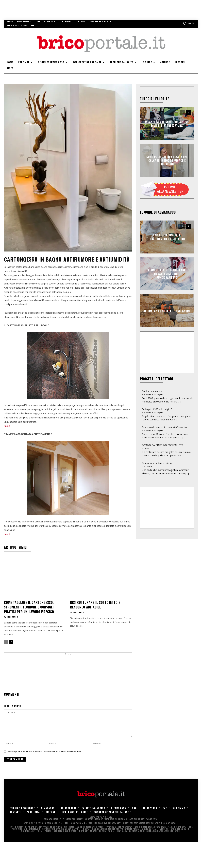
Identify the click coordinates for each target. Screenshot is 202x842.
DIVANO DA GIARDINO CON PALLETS (162, 445)
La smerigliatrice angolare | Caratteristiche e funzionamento (167, 274)
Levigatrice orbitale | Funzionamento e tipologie (167, 237)
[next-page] (11, 642)
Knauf (7, 426)
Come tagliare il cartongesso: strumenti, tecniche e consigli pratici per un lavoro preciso (29, 607)
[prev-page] (6, 642)
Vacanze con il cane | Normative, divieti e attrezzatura (167, 123)
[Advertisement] (68, 672)
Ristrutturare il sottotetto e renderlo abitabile (95, 604)
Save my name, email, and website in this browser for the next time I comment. (45, 751)
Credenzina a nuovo (152, 391)
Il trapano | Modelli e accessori (167, 311)
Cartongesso (11, 617)
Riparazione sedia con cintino (157, 463)
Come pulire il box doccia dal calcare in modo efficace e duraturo (167, 160)
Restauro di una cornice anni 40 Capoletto (164, 427)
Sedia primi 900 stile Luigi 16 (157, 409)
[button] (188, 23)
